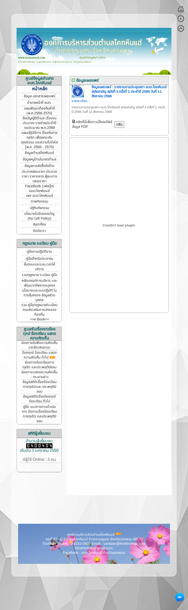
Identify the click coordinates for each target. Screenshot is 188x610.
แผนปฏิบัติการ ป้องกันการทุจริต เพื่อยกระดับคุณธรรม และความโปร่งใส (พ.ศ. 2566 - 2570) (39, 140)
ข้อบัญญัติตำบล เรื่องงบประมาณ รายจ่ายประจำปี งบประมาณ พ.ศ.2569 (39, 123)
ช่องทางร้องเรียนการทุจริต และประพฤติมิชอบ (39, 365)
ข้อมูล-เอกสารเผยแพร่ (39, 96)
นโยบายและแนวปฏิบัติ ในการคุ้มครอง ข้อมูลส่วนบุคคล (39, 295)
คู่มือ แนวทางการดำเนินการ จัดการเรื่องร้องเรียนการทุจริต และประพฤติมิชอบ (39, 414)
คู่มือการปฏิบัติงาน (39, 251)
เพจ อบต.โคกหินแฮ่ (39, 195)
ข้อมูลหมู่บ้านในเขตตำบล (39, 159)
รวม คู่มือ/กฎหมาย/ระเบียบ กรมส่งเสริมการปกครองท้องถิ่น (39, 309)
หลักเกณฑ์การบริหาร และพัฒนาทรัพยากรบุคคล (39, 283)
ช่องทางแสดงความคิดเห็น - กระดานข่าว (39, 375)
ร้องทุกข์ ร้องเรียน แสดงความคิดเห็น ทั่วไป (39, 355)
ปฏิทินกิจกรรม (39, 208)
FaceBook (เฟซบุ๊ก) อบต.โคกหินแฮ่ (39, 189)
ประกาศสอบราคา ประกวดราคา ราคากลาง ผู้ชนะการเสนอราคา (39, 176)
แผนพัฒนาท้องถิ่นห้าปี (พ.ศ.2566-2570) (39, 111)
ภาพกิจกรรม (39, 201)
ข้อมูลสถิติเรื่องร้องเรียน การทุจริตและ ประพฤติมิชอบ (39, 386)
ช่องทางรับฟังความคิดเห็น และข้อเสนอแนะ (39, 345)
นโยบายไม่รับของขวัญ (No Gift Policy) (39, 216)
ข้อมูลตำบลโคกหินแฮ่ (39, 152)
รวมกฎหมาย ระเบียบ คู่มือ (39, 275)
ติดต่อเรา (39, 230)
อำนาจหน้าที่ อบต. (39, 102)
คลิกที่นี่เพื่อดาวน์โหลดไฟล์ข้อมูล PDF (92, 124)
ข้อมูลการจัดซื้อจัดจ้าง (39, 165)
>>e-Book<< (39, 319)
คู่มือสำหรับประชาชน (39, 258)
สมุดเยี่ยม (39, 224)
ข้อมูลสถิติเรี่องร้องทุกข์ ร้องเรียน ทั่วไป (39, 399)
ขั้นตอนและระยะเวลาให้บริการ (39, 267)
